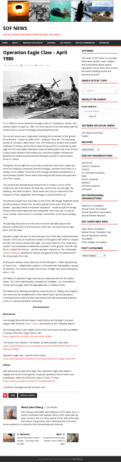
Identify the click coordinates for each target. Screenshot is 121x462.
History (41, 65)
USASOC (86, 169)
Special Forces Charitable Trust (96, 232)
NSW (84, 176)
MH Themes (78, 459)
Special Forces (27, 395)
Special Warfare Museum (93, 215)
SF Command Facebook (93, 172)
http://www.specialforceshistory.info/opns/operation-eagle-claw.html (39, 358)
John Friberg (28, 65)
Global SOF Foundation (93, 205)
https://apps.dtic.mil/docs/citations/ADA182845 (27, 336)
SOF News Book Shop (92, 132)
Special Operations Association (96, 212)
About (15, 43)
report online (32, 323)
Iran (13, 395)
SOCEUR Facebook (91, 185)
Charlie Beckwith (11, 252)
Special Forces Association (94, 209)
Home (5, 43)
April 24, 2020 (13, 65)
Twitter (85, 136)
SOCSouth (86, 189)
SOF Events (65, 43)
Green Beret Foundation (93, 228)
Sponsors (104, 43)
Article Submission (85, 43)
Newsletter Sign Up (33, 43)
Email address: (89, 106)
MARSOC (86, 182)
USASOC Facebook (91, 166)
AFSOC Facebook (90, 179)
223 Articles (51, 407)
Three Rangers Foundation (94, 242)
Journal (51, 43)
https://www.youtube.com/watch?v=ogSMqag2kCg (29, 381)
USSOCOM (87, 162)
